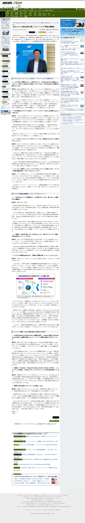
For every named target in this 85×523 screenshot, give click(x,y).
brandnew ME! (26, 16)
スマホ (50, 8)
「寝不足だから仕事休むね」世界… (6, 99)
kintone (16, 15)
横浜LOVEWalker (31, 506)
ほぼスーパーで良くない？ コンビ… (6, 73)
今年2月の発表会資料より (23, 297)
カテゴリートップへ (54, 421)
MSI (30, 12)
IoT (7, 8)
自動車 (32, 8)
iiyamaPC (16, 12)
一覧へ (82, 114)
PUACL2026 (51, 10)
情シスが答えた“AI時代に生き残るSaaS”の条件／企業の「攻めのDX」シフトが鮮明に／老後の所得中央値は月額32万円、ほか (72, 63)
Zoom (54, 15)
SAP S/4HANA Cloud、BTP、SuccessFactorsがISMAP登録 (34, 464)
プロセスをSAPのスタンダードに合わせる (29, 116)
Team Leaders (43, 503)
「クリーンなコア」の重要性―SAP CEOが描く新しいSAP (42, 441)
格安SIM (8, 10)
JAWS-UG (32, 498)
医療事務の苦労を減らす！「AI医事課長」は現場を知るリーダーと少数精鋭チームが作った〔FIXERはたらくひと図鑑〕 (72, 80)
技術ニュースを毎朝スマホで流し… (6, 89)
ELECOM (7, 13)
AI (5, 8)
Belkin (49, 13)
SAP (14, 413)
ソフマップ (21, 16)
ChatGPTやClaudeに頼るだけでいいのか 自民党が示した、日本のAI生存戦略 (35, 476)
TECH (17, 3)
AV (43, 8)
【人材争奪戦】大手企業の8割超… (6, 94)
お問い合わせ (51, 510)
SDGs (43, 10)
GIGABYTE (21, 13)
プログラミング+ (38, 10)
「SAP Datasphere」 (40, 357)
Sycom (21, 12)
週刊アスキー (25, 10)
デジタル (20, 8)
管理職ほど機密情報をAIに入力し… (6, 68)
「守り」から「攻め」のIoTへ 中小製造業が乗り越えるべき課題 (70, 48)
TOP (18, 495)
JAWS (7, 15)
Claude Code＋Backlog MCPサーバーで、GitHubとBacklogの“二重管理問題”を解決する (70, 101)
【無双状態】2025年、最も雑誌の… (6, 84)
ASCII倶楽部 (80, 9)
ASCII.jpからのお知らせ (66, 114)
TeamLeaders (31, 10)
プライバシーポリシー (37, 510)
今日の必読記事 (28, 504)
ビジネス (11, 8)
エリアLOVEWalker (23, 506)
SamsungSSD (25, 13)
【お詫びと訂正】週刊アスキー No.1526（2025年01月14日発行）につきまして (72, 123)
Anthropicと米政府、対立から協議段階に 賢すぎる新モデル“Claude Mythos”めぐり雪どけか (39, 483)
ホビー (36, 8)
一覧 (37, 32)
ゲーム (61, 495)
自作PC (40, 8)
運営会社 (45, 510)
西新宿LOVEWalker (38, 506)
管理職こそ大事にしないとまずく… (6, 104)
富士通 (7, 12)
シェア (27, 31)
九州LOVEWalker (53, 506)
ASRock (30, 13)
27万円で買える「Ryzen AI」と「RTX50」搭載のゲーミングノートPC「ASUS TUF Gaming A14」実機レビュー (44, 481)
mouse (12, 12)
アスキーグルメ (19, 10)
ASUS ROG (16, 13)
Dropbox (30, 15)
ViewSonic (44, 13)
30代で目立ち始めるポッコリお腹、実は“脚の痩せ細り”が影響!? (70, 42)
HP (39, 12)
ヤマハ (49, 15)
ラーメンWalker (17, 506)
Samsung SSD (25, 501)
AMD (12, 13)
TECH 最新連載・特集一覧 (67, 37)
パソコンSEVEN (26, 12)
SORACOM (38, 501)
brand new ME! (50, 500)
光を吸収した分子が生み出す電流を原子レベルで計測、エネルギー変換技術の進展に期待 (70, 94)
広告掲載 (57, 510)
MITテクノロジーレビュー (54, 504)
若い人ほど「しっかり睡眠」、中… (6, 79)
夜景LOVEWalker (46, 506)
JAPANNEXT (16, 16)
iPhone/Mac (26, 8)
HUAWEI (39, 13)
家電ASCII (14, 10)
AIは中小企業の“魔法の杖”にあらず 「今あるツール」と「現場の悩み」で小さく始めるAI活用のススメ (5, 25)
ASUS (35, 12)
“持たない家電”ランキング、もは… (6, 58)
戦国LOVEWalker (67, 506)
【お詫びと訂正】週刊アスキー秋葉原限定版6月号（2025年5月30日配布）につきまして (72, 120)
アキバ (46, 8)
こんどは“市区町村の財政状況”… (5, 63)
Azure (21, 15)
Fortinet (44, 15)
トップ (2, 8)
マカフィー (7, 16)
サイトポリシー (28, 510)
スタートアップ (56, 495)
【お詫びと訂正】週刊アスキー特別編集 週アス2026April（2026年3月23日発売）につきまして (72, 117)
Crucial (35, 13)
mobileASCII (47, 504)
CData (35, 15)
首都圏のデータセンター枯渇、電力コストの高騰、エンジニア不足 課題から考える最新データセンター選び (5, 41)
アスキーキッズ (3, 10)
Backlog (39, 15)
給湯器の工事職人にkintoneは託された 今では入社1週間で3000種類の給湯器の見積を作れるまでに (70, 87)
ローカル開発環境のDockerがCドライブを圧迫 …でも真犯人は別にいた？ (70, 55)
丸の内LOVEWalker (60, 506)
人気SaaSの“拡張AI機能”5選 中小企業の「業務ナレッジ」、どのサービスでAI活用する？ (72, 72)
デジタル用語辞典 (40, 504)
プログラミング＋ (50, 503)
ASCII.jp (7, 3)
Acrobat (11, 15)
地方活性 (46, 10)
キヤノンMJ (12, 16)
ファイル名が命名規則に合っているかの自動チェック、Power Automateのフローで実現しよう (72, 110)
